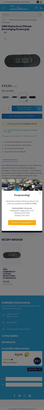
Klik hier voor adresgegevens (22, 223)
